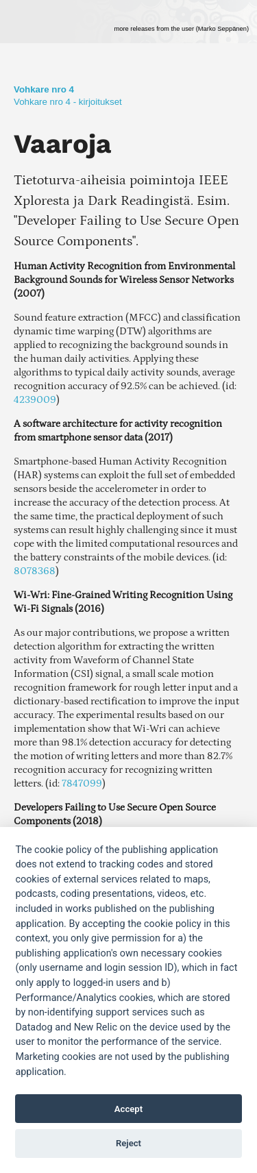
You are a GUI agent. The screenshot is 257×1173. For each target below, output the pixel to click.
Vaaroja (62, 143)
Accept (128, 1109)
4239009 (35, 400)
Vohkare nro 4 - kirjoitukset (68, 102)
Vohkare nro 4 (44, 89)
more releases (181, 28)
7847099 (82, 783)
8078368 (35, 571)
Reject (128, 1143)
